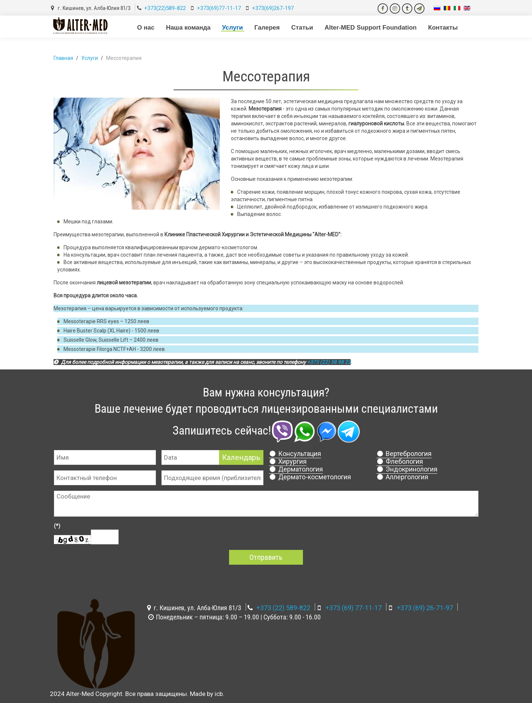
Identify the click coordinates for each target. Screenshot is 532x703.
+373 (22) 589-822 (283, 608)
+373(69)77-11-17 (219, 8)
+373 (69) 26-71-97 (425, 608)
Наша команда (188, 27)
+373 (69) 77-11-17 (353, 608)
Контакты (443, 27)
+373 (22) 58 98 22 (329, 362)
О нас (145, 27)
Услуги (232, 27)
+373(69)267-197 (273, 8)
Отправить (266, 557)
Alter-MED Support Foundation (370, 27)
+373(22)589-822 (165, 8)
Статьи (302, 27)
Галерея (267, 27)
